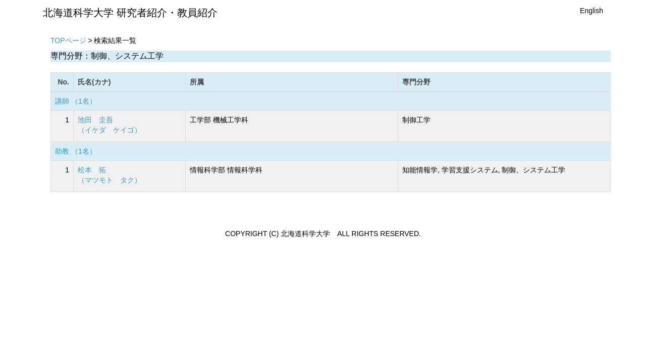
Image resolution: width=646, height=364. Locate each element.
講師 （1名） (75, 101)
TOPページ (68, 40)
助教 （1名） (75, 151)
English (591, 11)
